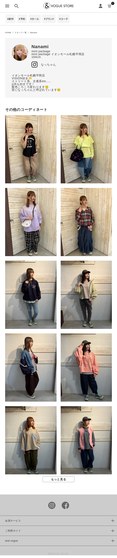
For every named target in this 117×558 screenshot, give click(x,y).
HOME (8, 33)
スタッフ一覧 (21, 33)
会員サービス (13, 520)
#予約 (22, 18)
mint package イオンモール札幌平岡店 (58, 54)
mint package (40, 51)
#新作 (10, 18)
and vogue (11, 540)
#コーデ (63, 18)
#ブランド (49, 18)
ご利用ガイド (13, 530)
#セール (34, 18)
